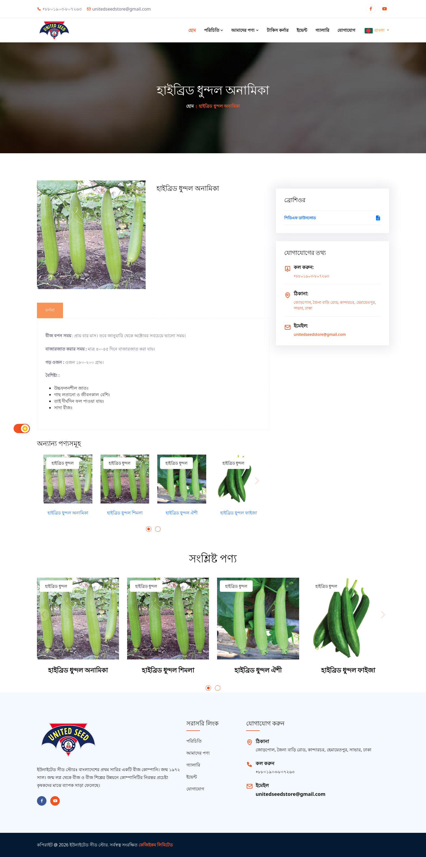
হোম (192, 30)
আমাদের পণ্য (244, 30)
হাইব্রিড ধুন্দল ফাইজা (238, 512)
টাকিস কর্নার (278, 30)
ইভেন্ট (302, 30)
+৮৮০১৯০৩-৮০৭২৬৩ (311, 276)
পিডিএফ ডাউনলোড (332, 218)
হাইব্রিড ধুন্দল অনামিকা (68, 512)
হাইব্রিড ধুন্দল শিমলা (125, 512)
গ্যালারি (322, 30)
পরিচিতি (213, 30)
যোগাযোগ (346, 30)
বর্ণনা (50, 310)
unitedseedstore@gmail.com (320, 334)
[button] (148, 529)
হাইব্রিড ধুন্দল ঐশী (182, 512)
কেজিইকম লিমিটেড (156, 845)
